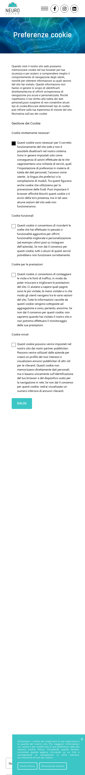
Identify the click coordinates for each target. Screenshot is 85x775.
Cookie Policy (27, 766)
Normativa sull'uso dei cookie (29, 113)
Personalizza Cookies (53, 766)
